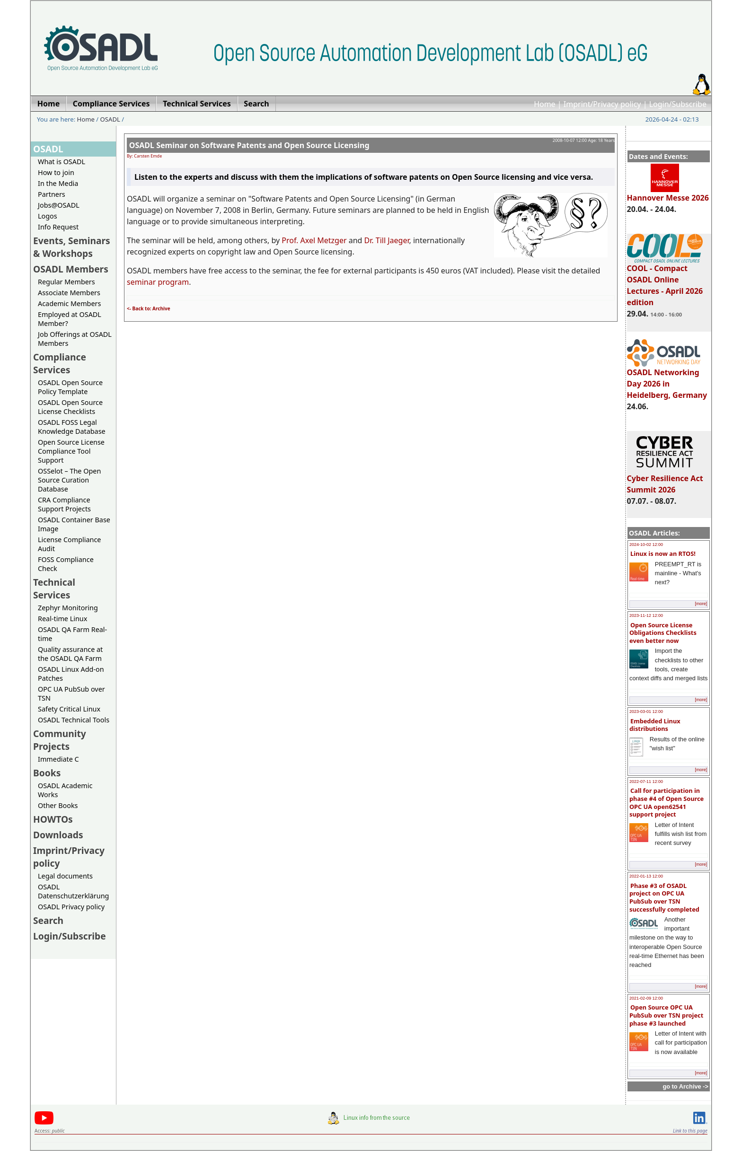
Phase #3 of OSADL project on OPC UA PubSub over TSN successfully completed (664, 897)
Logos (47, 215)
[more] (701, 603)
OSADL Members (70, 269)
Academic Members (69, 303)
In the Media (58, 183)
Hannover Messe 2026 (668, 193)
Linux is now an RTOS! (663, 553)
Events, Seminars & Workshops (71, 247)
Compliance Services (59, 363)
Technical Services (54, 588)
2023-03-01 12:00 (646, 711)
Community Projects (59, 740)
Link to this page (690, 1130)
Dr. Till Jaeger (386, 240)
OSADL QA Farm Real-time (72, 634)
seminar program (158, 282)
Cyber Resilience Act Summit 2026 (665, 480)
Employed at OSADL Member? (69, 319)
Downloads (58, 834)
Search (48, 920)
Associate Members (69, 292)
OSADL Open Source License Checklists (70, 407)
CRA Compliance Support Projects (64, 504)
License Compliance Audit (69, 544)
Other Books (58, 805)
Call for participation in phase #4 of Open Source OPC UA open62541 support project (666, 802)
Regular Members (66, 281)
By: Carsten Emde (144, 156)
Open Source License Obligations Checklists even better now (663, 633)
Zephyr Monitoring (68, 607)
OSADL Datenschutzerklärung (73, 891)
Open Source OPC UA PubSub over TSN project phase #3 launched (666, 1015)
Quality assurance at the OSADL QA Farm (70, 654)
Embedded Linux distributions (654, 725)
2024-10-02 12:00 (646, 544)
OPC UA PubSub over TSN (71, 694)
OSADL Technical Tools (73, 719)
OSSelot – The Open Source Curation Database (69, 479)
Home (545, 104)
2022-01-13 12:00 (646, 876)
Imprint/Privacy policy (602, 104)
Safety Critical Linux (69, 708)
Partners (51, 194)
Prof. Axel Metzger (314, 240)
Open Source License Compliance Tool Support (71, 451)
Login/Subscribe (678, 104)
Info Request (58, 226)
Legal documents (65, 875)
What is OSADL (61, 161)
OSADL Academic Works (65, 790)
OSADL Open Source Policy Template (70, 387)
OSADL (110, 119)
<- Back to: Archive (148, 308)
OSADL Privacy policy (71, 906)
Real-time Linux (62, 618)
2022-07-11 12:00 (646, 781)
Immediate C (58, 759)
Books (47, 772)
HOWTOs (53, 819)
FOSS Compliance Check (66, 564)
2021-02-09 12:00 (646, 998)
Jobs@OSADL (59, 205)
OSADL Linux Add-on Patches (71, 674)
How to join (56, 172)
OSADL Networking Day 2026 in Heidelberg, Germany (667, 379)
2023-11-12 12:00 (646, 615)
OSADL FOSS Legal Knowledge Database (72, 427)
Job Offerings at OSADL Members (75, 339)
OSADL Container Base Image (74, 524)
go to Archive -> (685, 1086)
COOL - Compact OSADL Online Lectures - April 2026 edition (665, 281)
